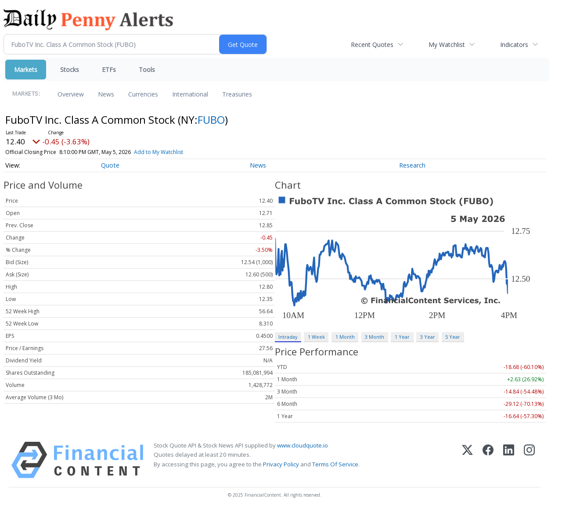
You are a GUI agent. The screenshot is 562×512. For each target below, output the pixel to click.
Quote (110, 165)
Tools (147, 69)
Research (412, 165)
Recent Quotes (372, 44)
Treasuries (237, 94)
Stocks (69, 69)
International (190, 94)
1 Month (345, 336)
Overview (71, 94)
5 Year (452, 336)
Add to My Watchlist (174, 152)
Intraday (287, 336)
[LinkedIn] (509, 460)
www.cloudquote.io (302, 445)
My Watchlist (447, 44)
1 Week (316, 336)
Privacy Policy (281, 464)
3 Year (427, 336)
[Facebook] (488, 460)
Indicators (514, 44)
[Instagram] (529, 460)
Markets (25, 69)
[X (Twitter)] (467, 460)
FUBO (211, 119)
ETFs (109, 69)
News (106, 94)
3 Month (374, 336)
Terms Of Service (335, 464)
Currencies (143, 94)
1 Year (402, 336)
